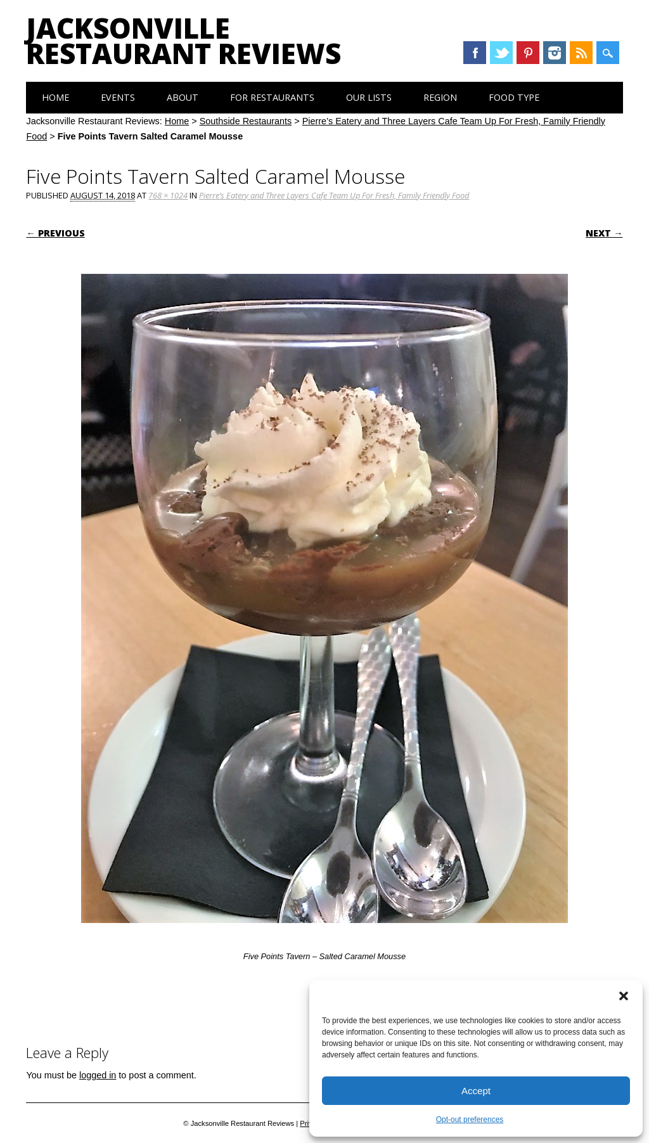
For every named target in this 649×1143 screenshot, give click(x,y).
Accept (476, 1090)
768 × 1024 (168, 195)
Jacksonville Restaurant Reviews (183, 40)
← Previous (55, 233)
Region (440, 97)
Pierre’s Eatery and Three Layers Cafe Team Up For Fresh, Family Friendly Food (334, 195)
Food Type (514, 97)
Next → (604, 233)
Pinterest (528, 52)
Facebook (474, 52)
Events (118, 97)
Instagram (554, 52)
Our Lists (369, 97)
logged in (97, 1075)
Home (55, 97)
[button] (623, 996)
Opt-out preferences (470, 1119)
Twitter (501, 52)
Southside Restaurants (246, 121)
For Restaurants (272, 97)
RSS (581, 52)
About (182, 97)
